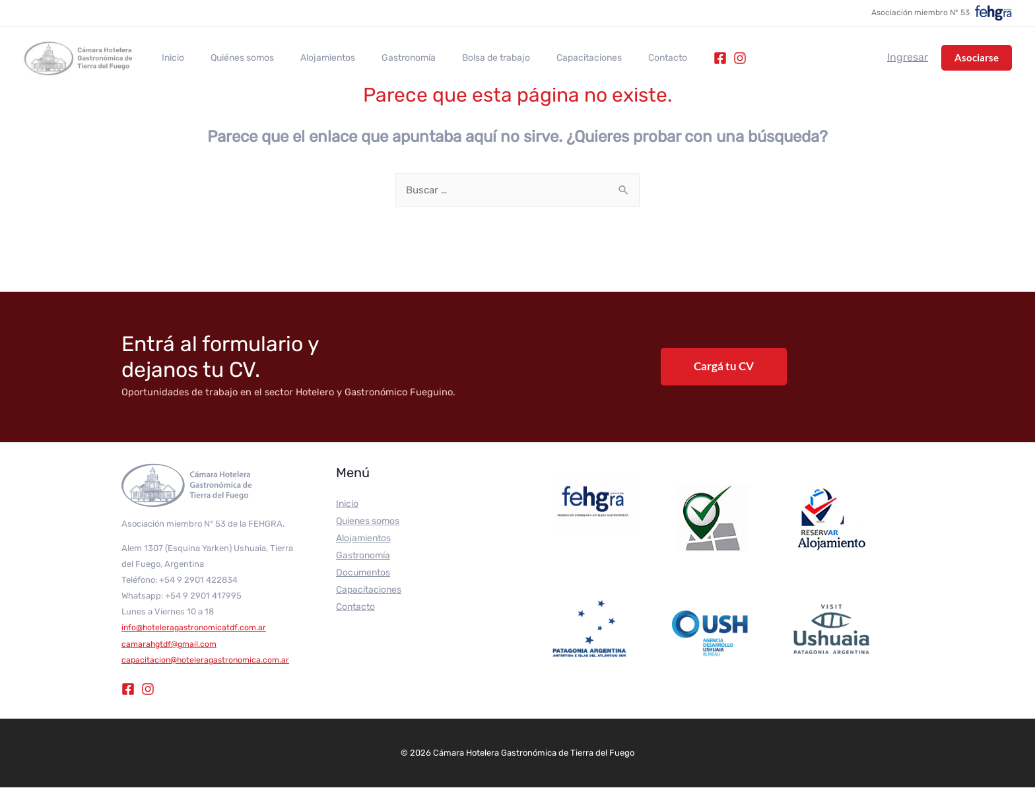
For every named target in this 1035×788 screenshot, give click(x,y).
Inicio (169, 58)
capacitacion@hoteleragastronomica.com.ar (208, 660)
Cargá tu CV (724, 367)
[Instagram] (684, 58)
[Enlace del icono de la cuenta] (907, 57)
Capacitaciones (545, 58)
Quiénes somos (230, 58)
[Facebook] (664, 58)
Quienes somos (367, 521)
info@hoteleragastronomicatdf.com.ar (196, 628)
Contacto (616, 58)
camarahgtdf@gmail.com (171, 644)
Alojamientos (308, 58)
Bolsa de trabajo (460, 58)
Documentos (363, 573)
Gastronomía (381, 58)
